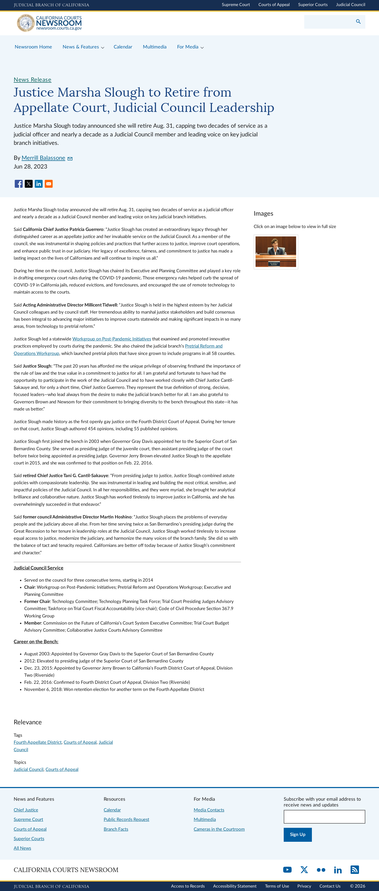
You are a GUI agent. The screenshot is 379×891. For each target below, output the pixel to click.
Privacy (304, 886)
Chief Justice (26, 810)
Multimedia (205, 819)
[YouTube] (287, 870)
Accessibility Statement (235, 886)
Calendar (112, 810)
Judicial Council (350, 5)
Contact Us (330, 886)
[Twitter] (304, 870)
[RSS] (355, 870)
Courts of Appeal (274, 5)
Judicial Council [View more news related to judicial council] (28, 769)
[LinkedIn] (338, 870)
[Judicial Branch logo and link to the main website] (51, 5)
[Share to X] (29, 184)
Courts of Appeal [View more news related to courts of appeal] (62, 769)
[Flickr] (321, 870)
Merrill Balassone (47, 158)
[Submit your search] (358, 22)
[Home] (102, 23)
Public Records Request (126, 819)
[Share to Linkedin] (39, 184)
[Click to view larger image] (276, 265)
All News (22, 848)
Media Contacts (209, 810)
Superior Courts (313, 5)
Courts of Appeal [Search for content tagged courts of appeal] (80, 742)
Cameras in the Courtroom (219, 829)
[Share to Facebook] (19, 184)
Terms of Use (277, 886)
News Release (33, 80)
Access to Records (188, 886)
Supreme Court (236, 5)
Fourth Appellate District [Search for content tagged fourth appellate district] (38, 742)
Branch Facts (116, 829)
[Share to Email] (49, 184)
